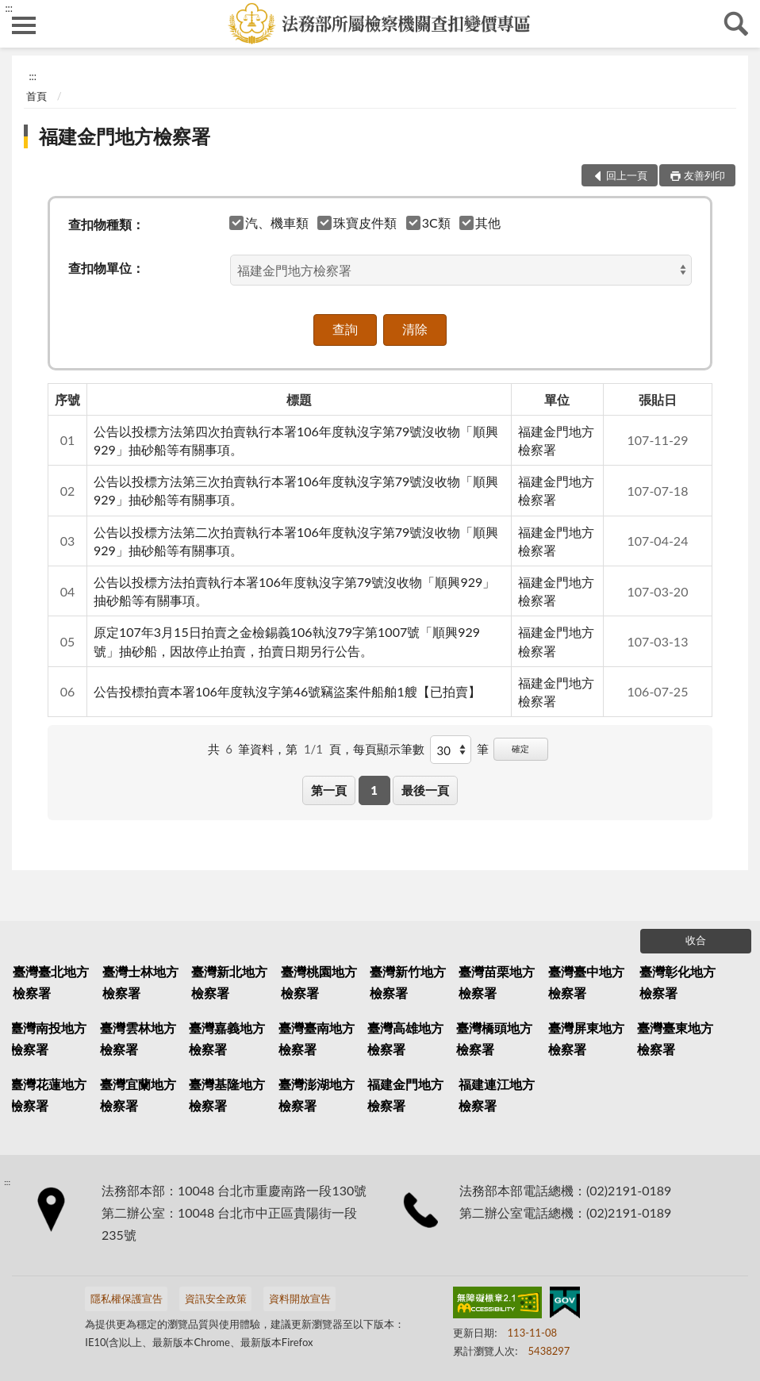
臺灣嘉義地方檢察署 (227, 1038)
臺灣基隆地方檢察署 (227, 1094)
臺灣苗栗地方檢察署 (497, 981)
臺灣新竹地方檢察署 (408, 981)
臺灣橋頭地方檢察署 (494, 1038)
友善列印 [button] (704, 175)
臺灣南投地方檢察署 (48, 1038)
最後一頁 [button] (425, 790)
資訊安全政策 (216, 1298)
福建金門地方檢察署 (124, 136)
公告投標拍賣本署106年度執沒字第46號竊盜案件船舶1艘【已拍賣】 (287, 691)
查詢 (736, 24)
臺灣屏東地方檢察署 (586, 1038)
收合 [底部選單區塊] (695, 940)
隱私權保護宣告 (126, 1298)
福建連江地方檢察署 (497, 1094)
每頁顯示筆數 (388, 749)
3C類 (429, 222)
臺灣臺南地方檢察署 (316, 1038)
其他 (480, 222)
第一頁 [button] (329, 790)
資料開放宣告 (300, 1298)
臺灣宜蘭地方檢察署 (138, 1094)
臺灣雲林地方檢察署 (138, 1038)
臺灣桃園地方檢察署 (319, 981)
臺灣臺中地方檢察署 (586, 981)
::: (9, 8)
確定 (520, 748)
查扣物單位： (106, 267)
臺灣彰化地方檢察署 (677, 981)
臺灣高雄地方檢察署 (405, 1038)
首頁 (36, 96)
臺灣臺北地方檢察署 (51, 981)
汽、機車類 (269, 222)
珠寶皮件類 (357, 222)
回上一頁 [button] (626, 175)
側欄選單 (24, 25)
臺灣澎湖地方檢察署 (316, 1094)
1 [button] (374, 790)
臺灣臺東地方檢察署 (675, 1038)
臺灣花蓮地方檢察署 (48, 1094)
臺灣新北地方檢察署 (229, 981)
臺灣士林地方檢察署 (140, 981)
